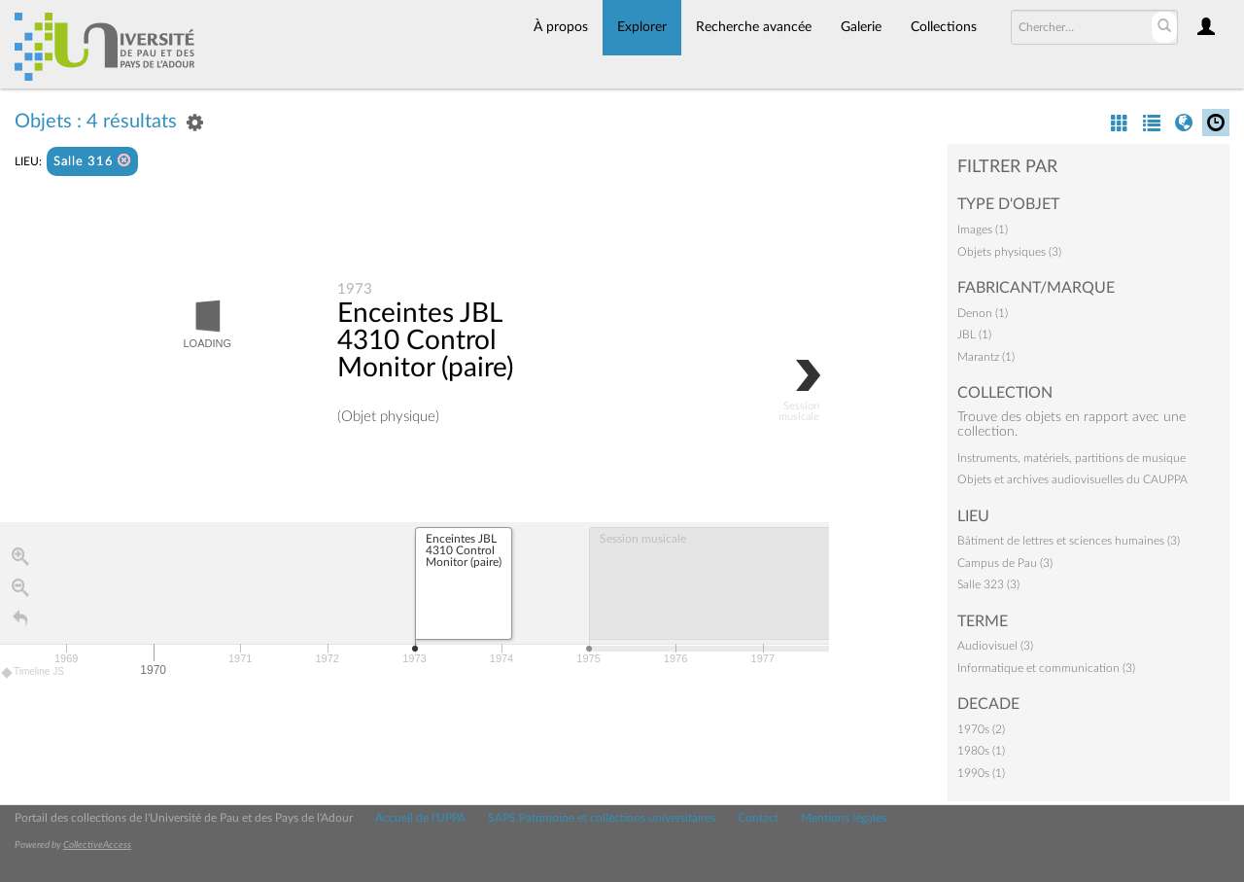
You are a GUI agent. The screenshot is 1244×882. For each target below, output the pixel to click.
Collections (944, 27)
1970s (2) (981, 729)
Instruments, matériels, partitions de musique (1071, 458)
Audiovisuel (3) (995, 646)
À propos (561, 27)
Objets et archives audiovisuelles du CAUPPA (1072, 479)
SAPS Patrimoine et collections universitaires (601, 818)
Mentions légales (843, 818)
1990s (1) (981, 773)
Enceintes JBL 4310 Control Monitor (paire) (425, 341)
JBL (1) (974, 334)
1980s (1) (981, 751)
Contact (758, 818)
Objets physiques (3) (1009, 252)
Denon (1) (982, 313)
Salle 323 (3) (988, 584)
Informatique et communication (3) (1046, 668)
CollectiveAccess (97, 845)
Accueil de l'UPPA (420, 818)
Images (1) (982, 229)
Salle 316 (92, 161)
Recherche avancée (754, 27)
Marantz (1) (986, 357)
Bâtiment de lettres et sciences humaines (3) (1068, 541)
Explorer (642, 27)
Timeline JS (33, 673)
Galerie (861, 27)
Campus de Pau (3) (1005, 563)
